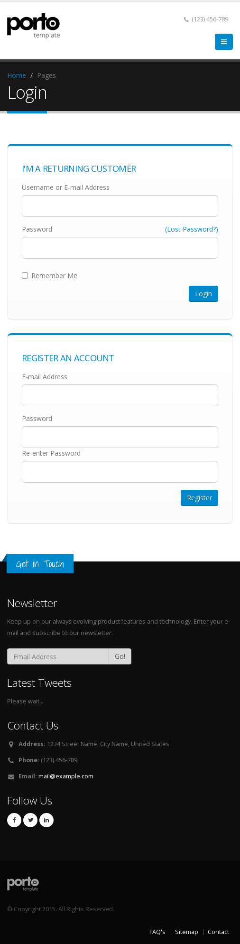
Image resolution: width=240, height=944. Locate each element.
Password (37, 229)
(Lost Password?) (191, 229)
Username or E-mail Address (66, 187)
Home (16, 75)
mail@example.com (65, 776)
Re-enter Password (51, 453)
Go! (120, 656)
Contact (218, 932)
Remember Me (49, 275)
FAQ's (157, 932)
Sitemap (186, 932)
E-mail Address (44, 376)
